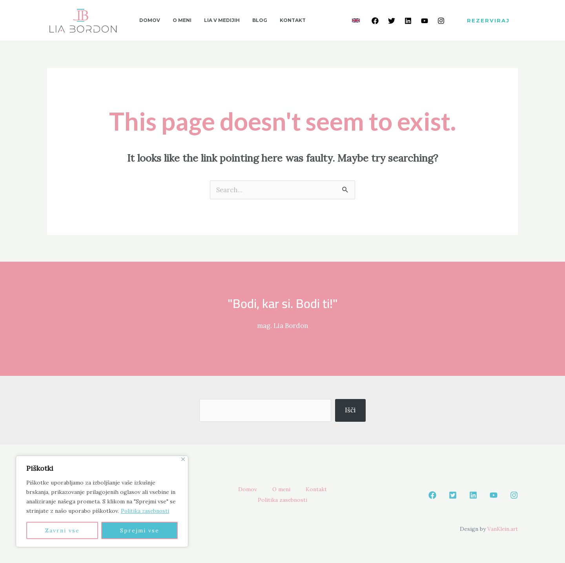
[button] (488, 21)
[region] (102, 501)
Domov (243, 489)
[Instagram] (441, 20)
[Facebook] (375, 20)
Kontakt (319, 489)
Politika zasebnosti (146, 510)
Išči (350, 410)
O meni (281, 489)
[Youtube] (424, 20)
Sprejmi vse (139, 530)
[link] (356, 20)
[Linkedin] (408, 20)
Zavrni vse (62, 530)
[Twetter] (391, 20)
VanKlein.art (502, 528)
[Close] (183, 459)
